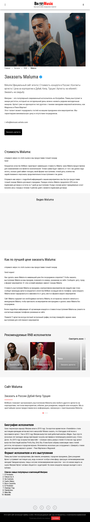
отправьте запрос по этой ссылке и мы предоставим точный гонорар (44, 159)
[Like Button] (77, 17)
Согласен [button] (56, 518)
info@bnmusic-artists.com (17, 122)
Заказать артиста (16, 365)
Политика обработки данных (39, 518)
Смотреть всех (76, 339)
